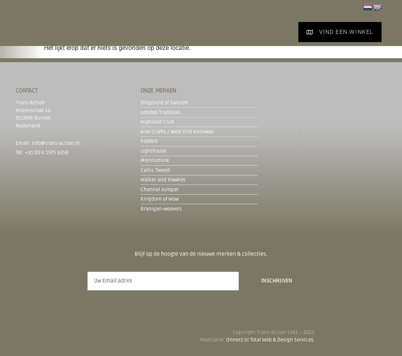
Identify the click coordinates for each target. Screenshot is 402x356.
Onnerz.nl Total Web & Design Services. (270, 340)
